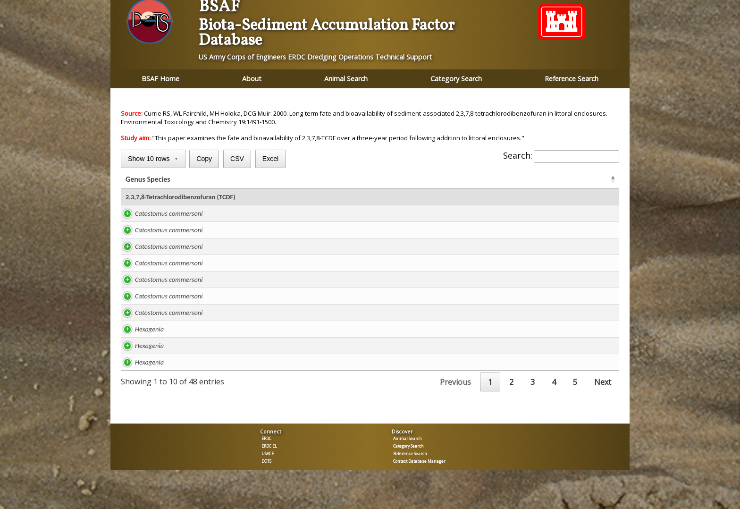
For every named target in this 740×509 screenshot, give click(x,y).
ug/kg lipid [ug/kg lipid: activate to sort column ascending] (339, 180)
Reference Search (571, 78)
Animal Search (346, 78)
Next (602, 384)
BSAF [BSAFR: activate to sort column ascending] (496, 180)
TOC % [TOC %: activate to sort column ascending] (394, 180)
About (251, 78)
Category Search (456, 78)
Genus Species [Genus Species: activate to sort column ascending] (148, 180)
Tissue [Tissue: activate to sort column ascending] (583, 180)
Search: (561, 155)
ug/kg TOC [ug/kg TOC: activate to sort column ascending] (444, 180)
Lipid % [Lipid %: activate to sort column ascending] (287, 180)
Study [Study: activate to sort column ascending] (238, 180)
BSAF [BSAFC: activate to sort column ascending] (540, 180)
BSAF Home (160, 78)
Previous (455, 384)
